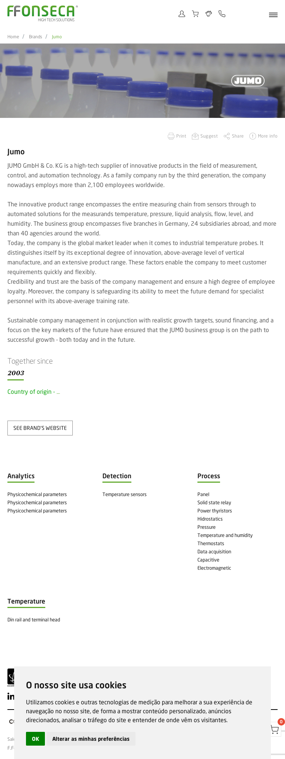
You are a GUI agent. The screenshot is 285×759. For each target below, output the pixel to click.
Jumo (57, 36)
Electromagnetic (214, 568)
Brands (35, 36)
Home (13, 36)
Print (181, 136)
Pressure (206, 527)
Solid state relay (214, 502)
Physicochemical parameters (37, 494)
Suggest (209, 136)
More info (268, 136)
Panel (203, 494)
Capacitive (208, 560)
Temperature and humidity (225, 535)
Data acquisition (214, 551)
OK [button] (35, 739)
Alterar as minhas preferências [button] (91, 739)
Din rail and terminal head (33, 620)
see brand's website (40, 428)
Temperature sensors (124, 494)
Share (238, 136)
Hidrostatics (210, 519)
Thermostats (210, 543)
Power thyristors (214, 511)
